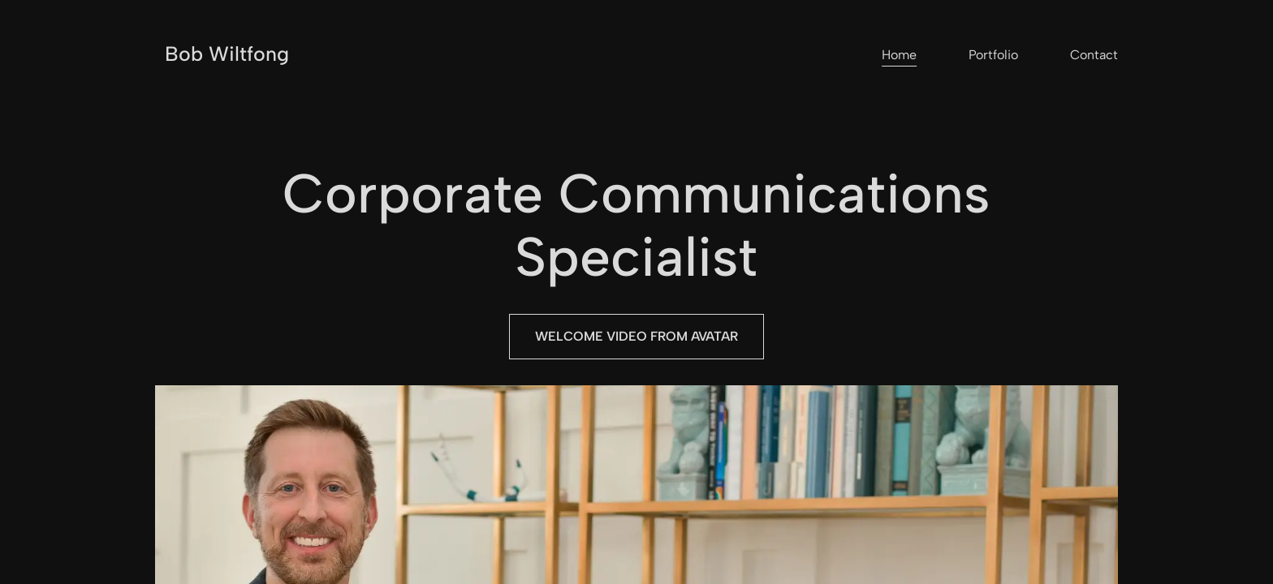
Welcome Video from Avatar (636, 336)
